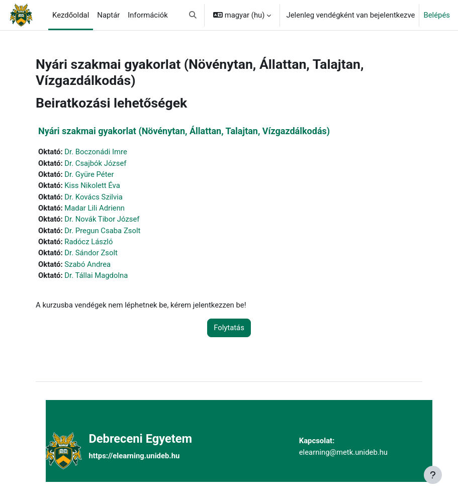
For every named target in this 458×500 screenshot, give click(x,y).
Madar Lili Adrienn (94, 208)
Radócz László (88, 241)
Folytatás (229, 327)
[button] (193, 15)
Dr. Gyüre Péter (89, 174)
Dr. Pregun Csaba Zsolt (102, 230)
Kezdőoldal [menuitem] (70, 15)
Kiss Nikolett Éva (92, 185)
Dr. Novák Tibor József (101, 219)
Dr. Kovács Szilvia (93, 197)
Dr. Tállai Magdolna (96, 275)
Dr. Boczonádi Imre (95, 151)
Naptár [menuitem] (108, 15)
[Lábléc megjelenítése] (433, 475)
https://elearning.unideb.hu (133, 455)
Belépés (436, 15)
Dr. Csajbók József (95, 163)
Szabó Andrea (87, 264)
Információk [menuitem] (147, 15)
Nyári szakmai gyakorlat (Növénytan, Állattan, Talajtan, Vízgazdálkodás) (184, 131)
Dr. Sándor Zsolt (91, 252)
